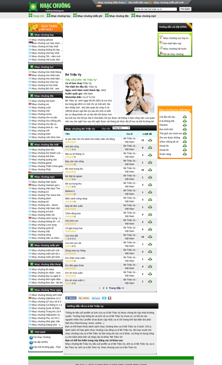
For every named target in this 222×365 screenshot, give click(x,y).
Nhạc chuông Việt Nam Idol (46, 208)
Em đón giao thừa (74, 262)
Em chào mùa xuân (75, 254)
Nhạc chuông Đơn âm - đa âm (47, 282)
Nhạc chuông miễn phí (89, 16)
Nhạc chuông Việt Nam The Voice (47, 188)
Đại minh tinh (166, 183)
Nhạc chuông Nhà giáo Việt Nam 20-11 (47, 321)
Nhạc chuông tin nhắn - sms (46, 272)
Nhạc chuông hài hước (43, 101)
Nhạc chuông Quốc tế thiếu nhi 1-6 (47, 308)
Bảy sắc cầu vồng (74, 158)
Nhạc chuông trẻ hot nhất (45, 85)
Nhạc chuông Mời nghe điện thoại (47, 279)
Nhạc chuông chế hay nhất (45, 53)
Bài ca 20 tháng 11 (75, 150)
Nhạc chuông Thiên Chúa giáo (47, 166)
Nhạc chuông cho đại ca (44, 124)
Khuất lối (164, 200)
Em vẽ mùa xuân (74, 269)
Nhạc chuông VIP (41, 130)
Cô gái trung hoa (74, 224)
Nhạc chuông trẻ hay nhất (45, 46)
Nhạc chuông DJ (40, 191)
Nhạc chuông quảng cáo (44, 159)
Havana (164, 179)
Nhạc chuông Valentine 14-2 (46, 298)
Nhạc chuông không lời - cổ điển (47, 221)
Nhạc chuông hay (60, 16)
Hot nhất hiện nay (138, 2)
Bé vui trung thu (73, 180)
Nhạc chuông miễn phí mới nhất (47, 250)
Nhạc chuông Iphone (42, 39)
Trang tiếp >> (116, 284)
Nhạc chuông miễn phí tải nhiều (47, 253)
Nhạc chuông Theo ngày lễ (47, 291)
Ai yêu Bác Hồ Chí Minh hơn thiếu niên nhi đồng (90, 135)
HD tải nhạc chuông (173, 54)
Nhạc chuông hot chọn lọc (45, 82)
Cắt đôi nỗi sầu (167, 171)
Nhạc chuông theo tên (43, 149)
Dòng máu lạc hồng (75, 247)
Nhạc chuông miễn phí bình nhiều (47, 257)
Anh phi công (72, 143)
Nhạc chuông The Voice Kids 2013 (47, 195)
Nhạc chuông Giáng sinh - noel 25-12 (47, 324)
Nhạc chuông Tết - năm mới (46, 56)
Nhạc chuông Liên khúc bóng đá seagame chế (47, 137)
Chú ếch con (71, 217)
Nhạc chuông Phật (41, 169)
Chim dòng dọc (73, 210)
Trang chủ (38, 16)
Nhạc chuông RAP (41, 134)
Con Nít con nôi (73, 239)
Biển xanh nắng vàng (76, 195)
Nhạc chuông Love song (44, 224)
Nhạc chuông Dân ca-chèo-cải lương (47, 238)
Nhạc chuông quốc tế (43, 228)
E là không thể (167, 175)
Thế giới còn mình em (171, 187)
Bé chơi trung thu (74, 165)
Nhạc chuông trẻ (40, 201)
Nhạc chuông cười (41, 107)
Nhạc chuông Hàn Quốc (44, 182)
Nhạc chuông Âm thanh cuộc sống (47, 153)
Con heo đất (71, 232)
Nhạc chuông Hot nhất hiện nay (47, 78)
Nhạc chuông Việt (41, 231)
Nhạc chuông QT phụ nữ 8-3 (46, 301)
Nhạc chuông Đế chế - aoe (45, 88)
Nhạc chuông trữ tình (42, 211)
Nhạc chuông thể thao (43, 156)
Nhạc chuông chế (41, 111)
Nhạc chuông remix (42, 114)
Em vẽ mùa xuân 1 (75, 276)
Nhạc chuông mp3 (146, 16)
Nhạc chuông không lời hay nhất (47, 49)
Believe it (70, 187)
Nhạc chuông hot (43, 67)
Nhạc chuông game (42, 163)
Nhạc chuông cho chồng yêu (46, 120)
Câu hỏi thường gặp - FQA (47, 347)
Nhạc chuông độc (119, 16)
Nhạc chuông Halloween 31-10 (47, 314)
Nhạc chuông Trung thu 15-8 (46, 311)
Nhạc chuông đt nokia (43, 269)
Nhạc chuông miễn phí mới (169, 2)
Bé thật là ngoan (73, 172)
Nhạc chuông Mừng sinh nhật (47, 295)
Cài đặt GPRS (40, 342)
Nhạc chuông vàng (41, 234)
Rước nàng (165, 208)
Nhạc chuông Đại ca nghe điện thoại (47, 276)
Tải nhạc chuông (42, 337)
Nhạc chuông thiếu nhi (43, 215)
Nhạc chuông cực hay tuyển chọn (177, 38)
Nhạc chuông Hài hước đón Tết (47, 59)
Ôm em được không (170, 192)
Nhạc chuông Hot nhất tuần (46, 75)
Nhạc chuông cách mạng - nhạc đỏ (47, 218)
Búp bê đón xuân (74, 202)
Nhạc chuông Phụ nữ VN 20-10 (47, 318)
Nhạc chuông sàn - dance (45, 205)
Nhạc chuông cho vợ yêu (44, 117)
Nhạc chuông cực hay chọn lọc (47, 43)
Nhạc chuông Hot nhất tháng (46, 72)
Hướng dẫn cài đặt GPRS (173, 27)
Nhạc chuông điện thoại (111, 2)
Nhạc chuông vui (40, 104)
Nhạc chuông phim (41, 198)
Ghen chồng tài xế (169, 196)
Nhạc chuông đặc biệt (46, 144)
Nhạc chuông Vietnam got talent (47, 185)
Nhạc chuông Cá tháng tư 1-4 (47, 305)
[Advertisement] (88, 44)
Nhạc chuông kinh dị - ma (45, 127)
